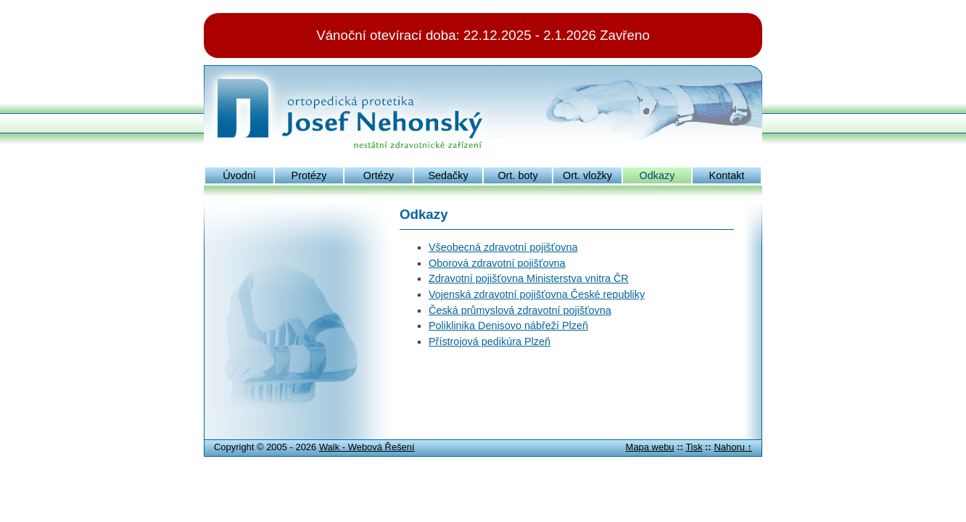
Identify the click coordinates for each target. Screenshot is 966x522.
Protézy (309, 175)
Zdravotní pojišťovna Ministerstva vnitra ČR (529, 278)
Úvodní (239, 175)
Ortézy (378, 175)
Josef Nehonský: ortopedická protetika (353, 83)
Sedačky (448, 175)
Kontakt (727, 175)
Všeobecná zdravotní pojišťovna (503, 247)
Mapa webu (650, 447)
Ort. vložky (587, 175)
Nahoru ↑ (733, 447)
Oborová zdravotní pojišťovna (497, 263)
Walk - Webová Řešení (367, 447)
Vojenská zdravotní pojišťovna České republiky (537, 294)
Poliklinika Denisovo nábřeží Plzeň (508, 325)
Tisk (693, 447)
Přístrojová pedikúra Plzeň (489, 341)
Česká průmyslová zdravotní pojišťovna (520, 310)
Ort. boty (517, 175)
